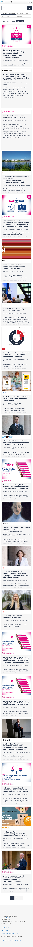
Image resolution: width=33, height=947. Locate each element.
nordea (19, 21)
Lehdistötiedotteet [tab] (8, 13)
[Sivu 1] (12, 898)
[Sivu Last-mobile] (21, 898)
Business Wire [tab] (6, 16)
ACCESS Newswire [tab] (22, 16)
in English (11, 940)
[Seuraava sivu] (16, 898)
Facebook (4, 927)
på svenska (18, 940)
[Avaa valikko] (12, 2)
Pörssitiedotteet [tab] (22, 13)
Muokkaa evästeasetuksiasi (9, 933)
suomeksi (4, 940)
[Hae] (14, 8)
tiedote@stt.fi (5, 918)
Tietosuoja (4, 930)
